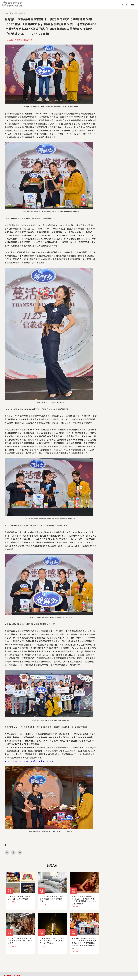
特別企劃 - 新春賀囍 (17, 13)
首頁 (6, 13)
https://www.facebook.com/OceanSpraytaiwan (29, 760)
